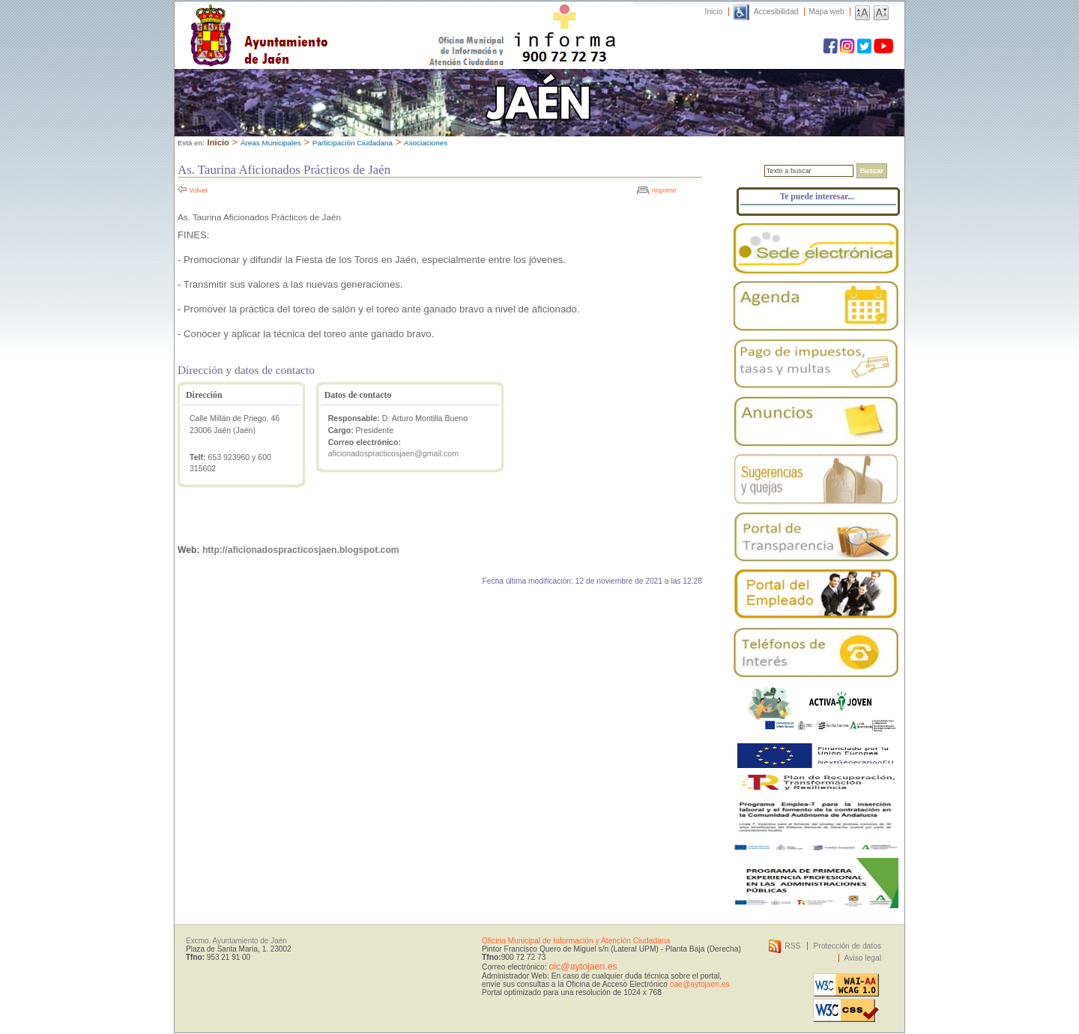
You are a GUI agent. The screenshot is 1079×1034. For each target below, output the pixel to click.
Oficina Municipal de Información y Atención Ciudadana (576, 941)
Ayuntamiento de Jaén (324, 20)
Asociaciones (425, 143)
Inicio (714, 11)
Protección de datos (847, 946)
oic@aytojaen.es (582, 966)
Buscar (871, 171)
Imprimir (664, 190)
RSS (792, 946)
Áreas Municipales (271, 143)
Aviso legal (862, 958)
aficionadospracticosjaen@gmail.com (393, 453)
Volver (198, 190)
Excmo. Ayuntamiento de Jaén (236, 941)
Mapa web (826, 11)
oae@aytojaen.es (700, 984)
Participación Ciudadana (352, 143)
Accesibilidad (776, 11)
